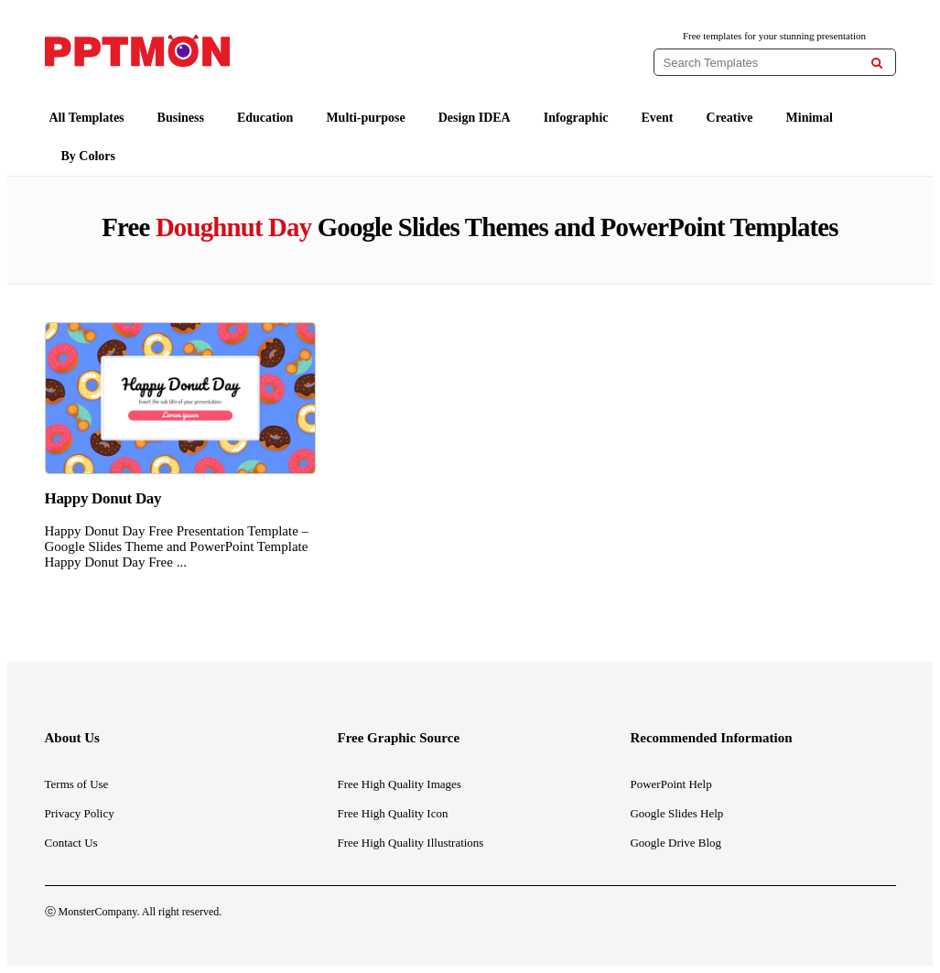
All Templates (86, 117)
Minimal (809, 117)
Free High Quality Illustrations (410, 842)
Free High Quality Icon (392, 813)
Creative (730, 117)
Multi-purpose (365, 117)
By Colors (88, 156)
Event (658, 117)
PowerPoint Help (670, 784)
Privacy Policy (79, 813)
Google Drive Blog (675, 842)
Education (265, 117)
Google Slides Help (676, 813)
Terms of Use (77, 784)
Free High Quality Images (398, 784)
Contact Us (71, 842)
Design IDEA (474, 117)
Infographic (576, 117)
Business (180, 117)
